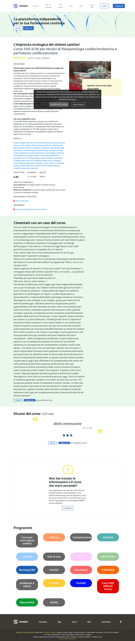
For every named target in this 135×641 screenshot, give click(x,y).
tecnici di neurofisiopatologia (36, 160)
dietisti (27, 145)
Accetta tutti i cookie (59, 104)
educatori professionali (39, 145)
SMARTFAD (108, 556)
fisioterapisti (57, 145)
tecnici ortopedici (54, 160)
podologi (52, 150)
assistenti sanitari (58, 143)
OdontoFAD (27, 602)
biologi (16, 145)
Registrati (119, 6)
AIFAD (54, 602)
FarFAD (53, 570)
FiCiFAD (54, 583)
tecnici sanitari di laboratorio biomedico (28, 163)
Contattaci (67, 508)
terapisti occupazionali (22, 168)
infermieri (30, 143)
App (71, 6)
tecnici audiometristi (21, 153)
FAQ (81, 6)
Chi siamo (60, 5)
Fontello (74, 638)
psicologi (59, 150)
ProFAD (81, 583)
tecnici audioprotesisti (37, 153)
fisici (50, 145)
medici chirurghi (19, 143)
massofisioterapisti (57, 148)
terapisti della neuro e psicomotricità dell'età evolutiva (39, 165)
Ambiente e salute (27, 584)
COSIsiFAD (107, 570)
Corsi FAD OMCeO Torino (108, 586)
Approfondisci (78, 104)
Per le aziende (48, 5)
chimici (22, 145)
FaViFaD (27, 556)
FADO (81, 556)
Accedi (104, 6)
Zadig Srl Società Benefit (26, 632)
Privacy (46, 632)
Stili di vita (54, 556)
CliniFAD (108, 537)
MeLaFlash (81, 570)
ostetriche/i (38, 143)
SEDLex (54, 537)
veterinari (34, 168)
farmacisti (47, 143)
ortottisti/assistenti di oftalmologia (35, 150)
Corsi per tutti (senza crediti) (27, 540)
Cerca (91, 6)
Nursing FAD (27, 570)
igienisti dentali (19, 148)
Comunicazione (82, 537)
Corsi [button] (35, 6)
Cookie (53, 632)
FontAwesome (66, 638)
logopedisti (45, 148)
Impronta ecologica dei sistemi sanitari (30, 209)
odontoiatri (18, 150)
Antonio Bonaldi (21, 201)
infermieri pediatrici (33, 148)
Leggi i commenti (43, 58)
